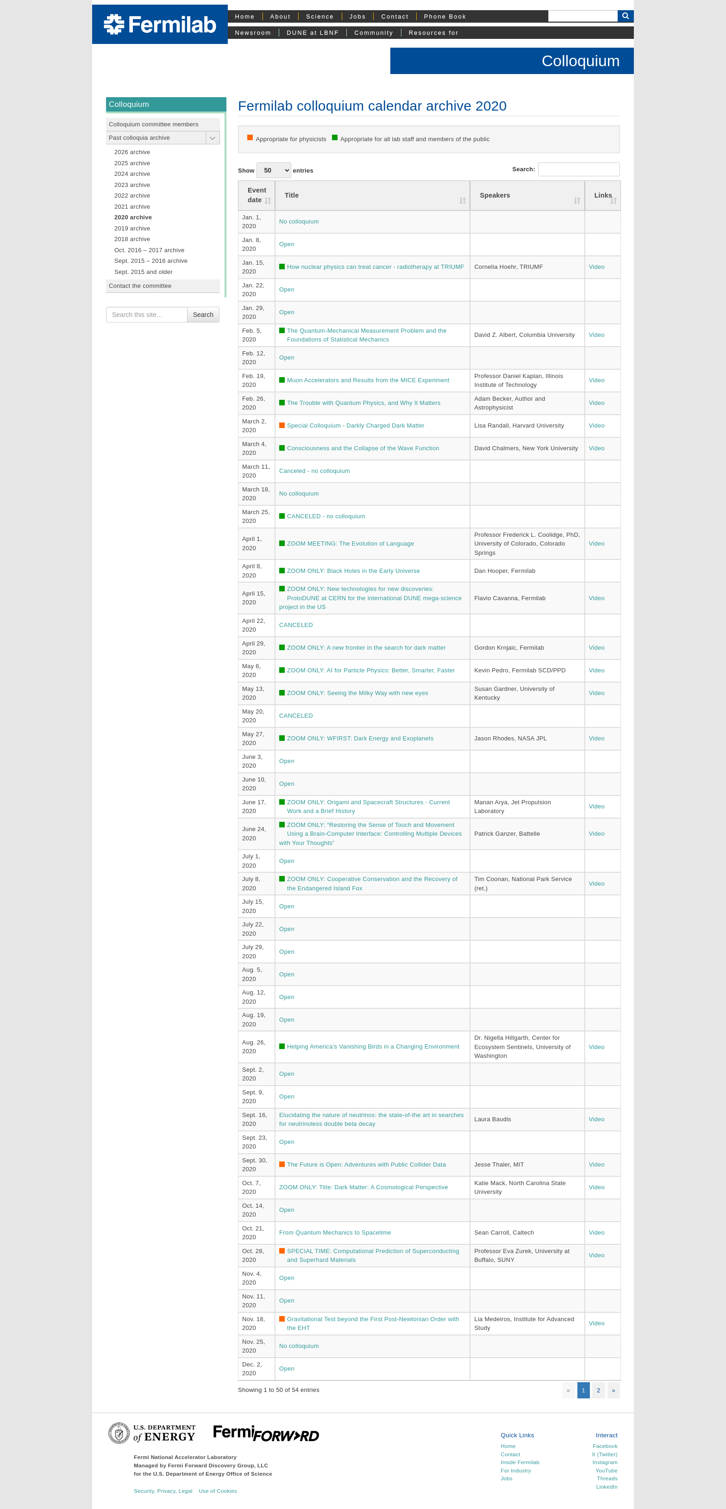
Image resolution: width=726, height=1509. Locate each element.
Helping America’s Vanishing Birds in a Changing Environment (373, 1046)
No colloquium (299, 221)
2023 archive (132, 184)
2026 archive (132, 152)
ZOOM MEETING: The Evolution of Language (350, 543)
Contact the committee (140, 285)
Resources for (434, 32)
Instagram (605, 1462)
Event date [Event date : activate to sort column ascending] (257, 195)
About (280, 16)
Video (597, 266)
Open (286, 244)
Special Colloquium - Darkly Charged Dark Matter (356, 425)
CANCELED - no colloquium (326, 516)
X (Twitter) (605, 1454)
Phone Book (445, 16)
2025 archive (132, 163)
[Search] (583, 16)
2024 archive (132, 173)
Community (373, 32)
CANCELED (296, 624)
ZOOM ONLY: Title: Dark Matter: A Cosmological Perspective (363, 1187)
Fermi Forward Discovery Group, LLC (218, 1465)
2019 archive (132, 228)
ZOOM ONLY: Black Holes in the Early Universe (353, 570)
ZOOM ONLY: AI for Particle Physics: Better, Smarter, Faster (371, 670)
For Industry (516, 1470)
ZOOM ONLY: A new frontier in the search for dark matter (366, 647)
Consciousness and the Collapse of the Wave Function (363, 448)
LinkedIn (607, 1487)
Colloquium (581, 60)
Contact (394, 16)
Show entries (275, 170)
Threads (607, 1478)
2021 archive (132, 206)
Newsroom (253, 32)
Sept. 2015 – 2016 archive (151, 260)
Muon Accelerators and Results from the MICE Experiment (368, 380)
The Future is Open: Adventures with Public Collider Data (366, 1164)
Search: (566, 169)
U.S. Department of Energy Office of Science (212, 1474)
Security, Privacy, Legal (163, 1491)
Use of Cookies (218, 1491)
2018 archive (132, 239)
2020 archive (133, 217)
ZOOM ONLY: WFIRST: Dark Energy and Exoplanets (360, 738)
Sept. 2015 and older (143, 271)
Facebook (605, 1446)
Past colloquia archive (139, 137)
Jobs (358, 16)
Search (203, 314)
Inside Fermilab (520, 1462)
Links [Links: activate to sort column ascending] (604, 195)
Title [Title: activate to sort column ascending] (292, 195)
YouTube (606, 1470)
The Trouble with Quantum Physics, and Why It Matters (363, 402)
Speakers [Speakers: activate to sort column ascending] (495, 195)
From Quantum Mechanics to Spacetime (335, 1232)
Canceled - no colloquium (314, 470)
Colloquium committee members (154, 124)
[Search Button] (626, 16)
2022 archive (132, 195)
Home (245, 16)
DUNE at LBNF (313, 32)
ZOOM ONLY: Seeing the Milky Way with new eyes (357, 692)
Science (320, 16)
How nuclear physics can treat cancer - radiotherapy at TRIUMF (375, 266)
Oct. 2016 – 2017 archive (149, 250)
